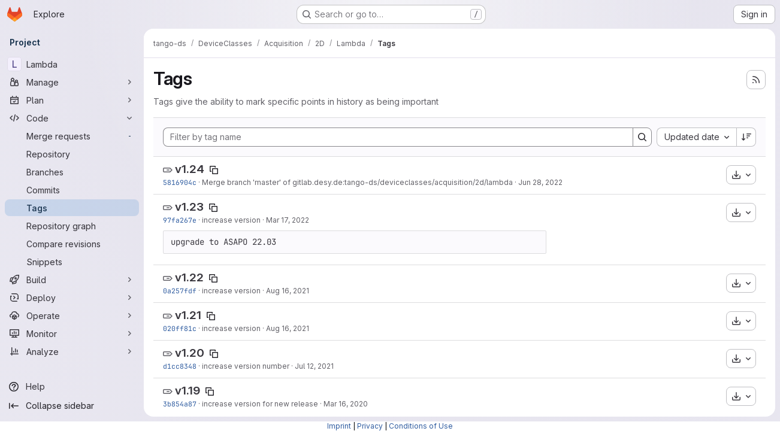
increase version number (245, 366)
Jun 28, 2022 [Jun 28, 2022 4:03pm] (540, 182)
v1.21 (188, 315)
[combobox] (696, 137)
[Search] (642, 137)
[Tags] (72, 207)
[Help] (72, 386)
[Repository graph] (72, 225)
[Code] (72, 118)
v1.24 (189, 169)
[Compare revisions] (72, 243)
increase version (231, 220)
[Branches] (72, 171)
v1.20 (189, 353)
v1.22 (189, 277)
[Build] (72, 279)
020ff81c (179, 328)
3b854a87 (179, 403)
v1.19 (187, 390)
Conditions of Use (421, 425)
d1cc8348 (179, 366)
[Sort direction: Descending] (746, 137)
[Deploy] (72, 297)
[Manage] (72, 82)
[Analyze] (72, 351)
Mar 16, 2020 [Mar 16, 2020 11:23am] (346, 403)
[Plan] (72, 100)
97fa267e (179, 220)
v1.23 (189, 207)
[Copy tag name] (214, 170)
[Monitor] (72, 333)
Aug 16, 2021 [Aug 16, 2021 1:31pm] (287, 290)
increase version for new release (260, 403)
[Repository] (72, 153)
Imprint (339, 425)
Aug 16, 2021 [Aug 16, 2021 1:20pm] (287, 328)
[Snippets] (72, 261)
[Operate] (72, 315)
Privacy (370, 425)
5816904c (179, 182)
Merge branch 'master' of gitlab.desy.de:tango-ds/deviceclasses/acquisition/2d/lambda (357, 182)
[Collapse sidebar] (72, 405)
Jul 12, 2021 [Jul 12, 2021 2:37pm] (314, 366)
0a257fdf (179, 290)
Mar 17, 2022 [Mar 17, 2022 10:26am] (287, 220)
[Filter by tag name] (398, 137)
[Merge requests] (72, 136)
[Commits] (72, 189)
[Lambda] (72, 64)
